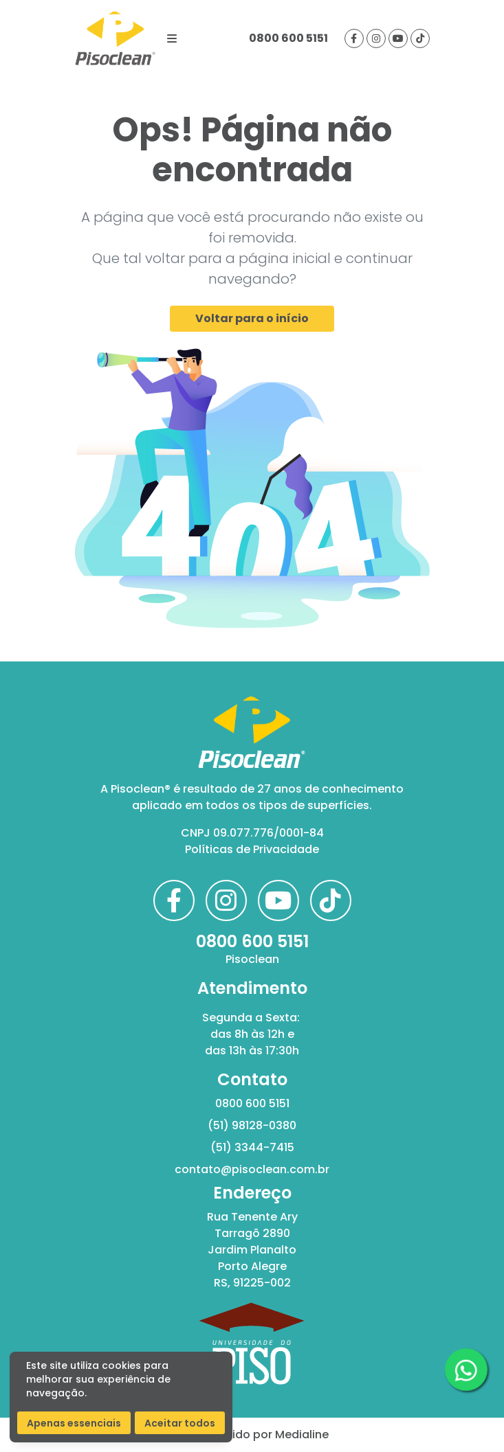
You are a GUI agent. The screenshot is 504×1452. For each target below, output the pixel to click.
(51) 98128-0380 (252, 1125)
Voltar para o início (252, 318)
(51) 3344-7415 (252, 1147)
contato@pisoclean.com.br (252, 1169)
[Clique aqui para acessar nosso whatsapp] (465, 1369)
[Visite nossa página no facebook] (354, 38)
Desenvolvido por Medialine (252, 1434)
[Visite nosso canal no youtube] (398, 38)
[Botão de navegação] (171, 38)
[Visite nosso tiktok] (420, 38)
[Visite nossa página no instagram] (376, 38)
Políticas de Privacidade (252, 849)
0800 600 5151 (288, 38)
